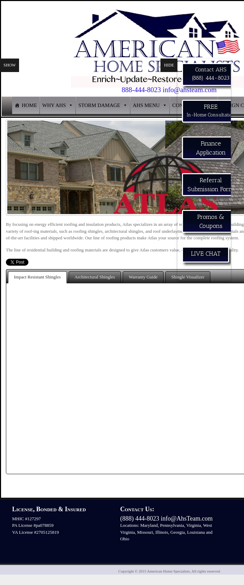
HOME (29, 105)
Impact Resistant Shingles (37, 277)
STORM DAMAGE (99, 105)
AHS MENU (146, 105)
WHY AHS (54, 105)
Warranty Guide (143, 277)
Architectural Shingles (95, 277)
